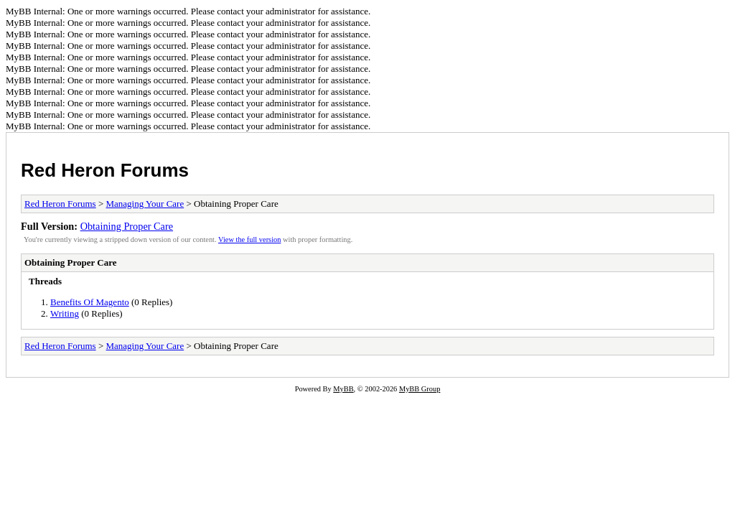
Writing (64, 313)
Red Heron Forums (105, 170)
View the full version (249, 239)
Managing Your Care (145, 203)
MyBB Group (419, 389)
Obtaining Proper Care (126, 226)
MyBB (343, 389)
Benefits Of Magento (89, 302)
